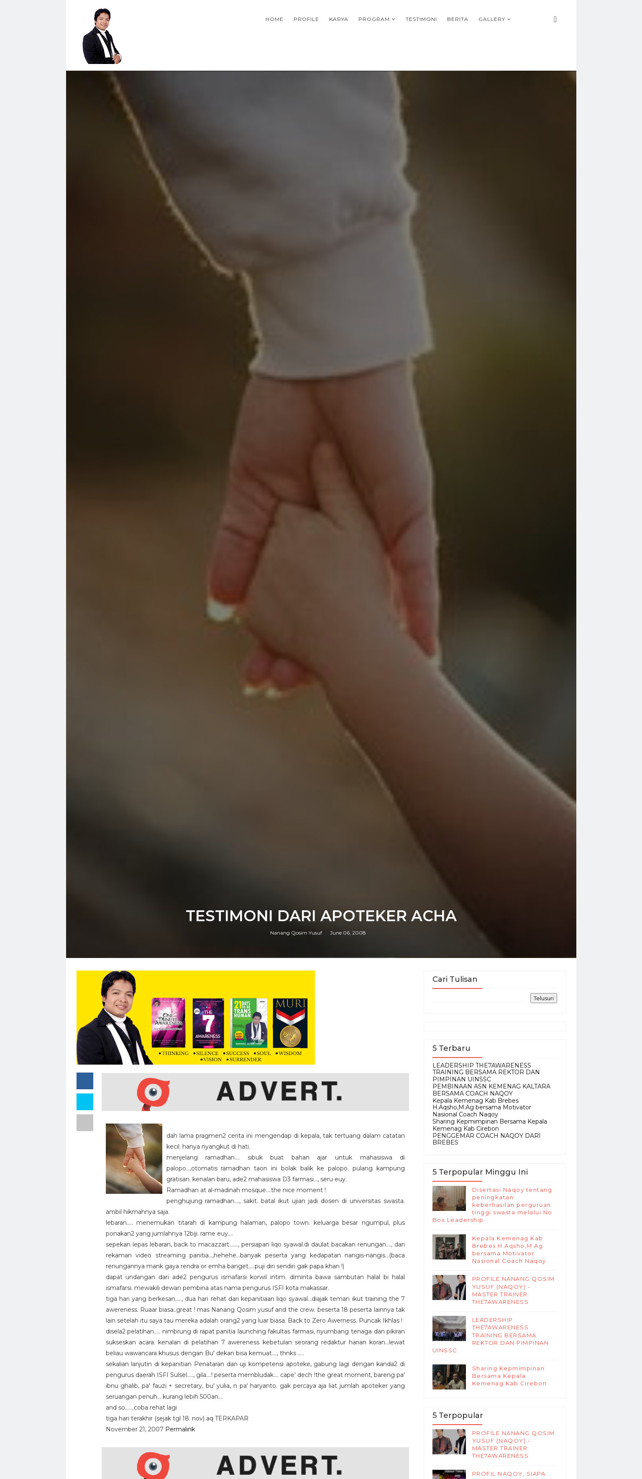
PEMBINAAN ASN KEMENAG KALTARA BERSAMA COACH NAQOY (491, 1090)
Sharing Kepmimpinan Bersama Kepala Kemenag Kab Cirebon (489, 1125)
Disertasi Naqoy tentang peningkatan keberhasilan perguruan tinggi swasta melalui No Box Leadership (492, 1205)
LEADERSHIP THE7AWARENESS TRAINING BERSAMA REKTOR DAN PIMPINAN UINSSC (486, 1072)
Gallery (491, 19)
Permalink (180, 1429)
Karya (338, 19)
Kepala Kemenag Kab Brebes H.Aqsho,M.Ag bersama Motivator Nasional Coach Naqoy (481, 1108)
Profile (306, 19)
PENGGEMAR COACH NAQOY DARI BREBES (486, 1139)
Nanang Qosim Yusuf (296, 933)
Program (374, 19)
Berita (457, 19)
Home (275, 19)
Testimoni (421, 19)
